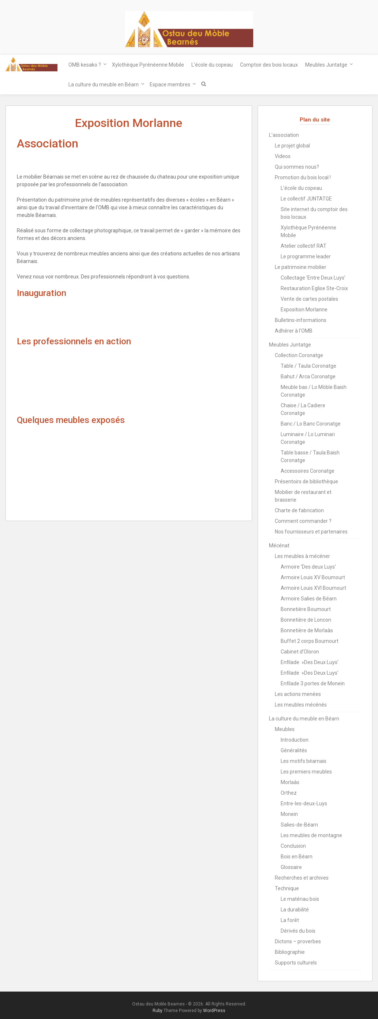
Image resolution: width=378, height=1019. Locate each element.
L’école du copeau (212, 65)
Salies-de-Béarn (299, 825)
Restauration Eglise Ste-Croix (314, 288)
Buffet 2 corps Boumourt (309, 641)
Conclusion (293, 846)
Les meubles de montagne (311, 835)
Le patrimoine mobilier (300, 267)
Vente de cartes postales (309, 299)
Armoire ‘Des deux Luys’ (308, 567)
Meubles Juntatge (326, 65)
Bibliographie (290, 952)
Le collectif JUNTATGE (306, 199)
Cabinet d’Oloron (300, 652)
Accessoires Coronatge (307, 471)
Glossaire (291, 867)
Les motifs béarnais (303, 761)
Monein (289, 814)
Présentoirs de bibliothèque (306, 481)
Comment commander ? (303, 521)
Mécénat (279, 545)
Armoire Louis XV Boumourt (313, 577)
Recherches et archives (302, 878)
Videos (283, 156)
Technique (287, 888)
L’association (284, 135)
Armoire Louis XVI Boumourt (313, 588)
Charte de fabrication (299, 510)
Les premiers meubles (306, 772)
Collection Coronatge (299, 355)
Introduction (294, 740)
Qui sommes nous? (297, 167)
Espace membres (170, 84)
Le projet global (292, 146)
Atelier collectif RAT (303, 246)
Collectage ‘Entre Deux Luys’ (313, 278)
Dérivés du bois (298, 931)
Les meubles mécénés (301, 705)
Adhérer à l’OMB (293, 331)
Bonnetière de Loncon (306, 620)
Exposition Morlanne (304, 309)
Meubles (285, 729)
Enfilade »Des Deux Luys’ (309, 662)
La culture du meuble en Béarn (103, 84)
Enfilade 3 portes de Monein (313, 683)
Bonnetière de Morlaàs (307, 630)
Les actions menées (298, 694)
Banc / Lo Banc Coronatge (311, 424)
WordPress (214, 1010)
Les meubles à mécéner (302, 556)
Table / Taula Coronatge (308, 366)
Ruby (157, 1010)
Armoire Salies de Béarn (309, 599)
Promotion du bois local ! (303, 177)
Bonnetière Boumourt (306, 609)
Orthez (289, 793)
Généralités (294, 750)
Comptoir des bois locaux (269, 65)
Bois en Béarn (296, 856)
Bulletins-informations (300, 320)
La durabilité (295, 910)
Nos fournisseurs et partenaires (311, 532)
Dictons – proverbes (298, 941)
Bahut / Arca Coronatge (308, 376)
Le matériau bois (300, 899)
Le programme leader (306, 256)
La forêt (290, 920)
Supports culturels (296, 963)
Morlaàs (290, 782)
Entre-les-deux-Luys (304, 803)
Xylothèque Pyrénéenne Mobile (148, 65)
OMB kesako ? (84, 65)
